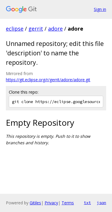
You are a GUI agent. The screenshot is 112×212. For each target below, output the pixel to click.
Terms (68, 203)
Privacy (51, 203)
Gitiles (35, 203)
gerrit (35, 28)
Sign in (100, 9)
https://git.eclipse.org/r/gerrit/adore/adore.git (48, 79)
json (101, 202)
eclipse (14, 28)
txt (87, 202)
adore (55, 28)
